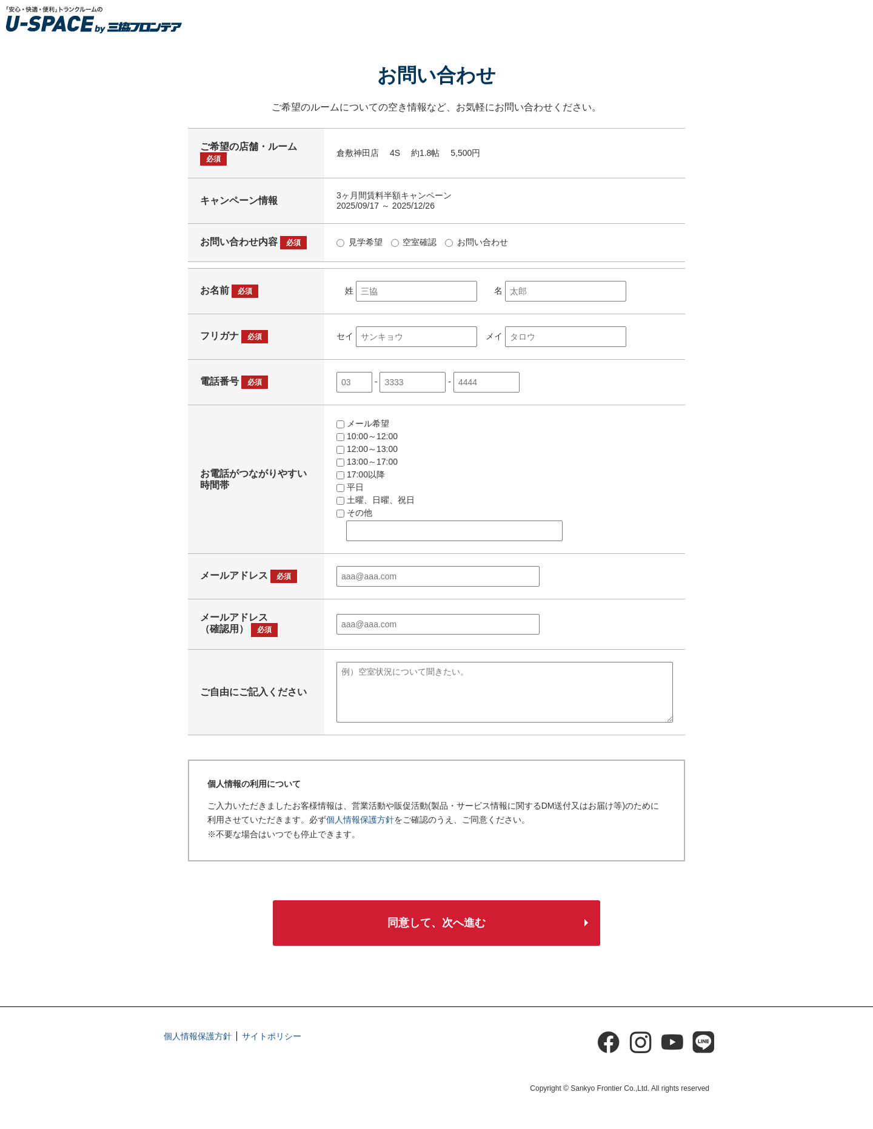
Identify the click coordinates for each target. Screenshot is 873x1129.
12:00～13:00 (367, 449)
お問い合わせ (476, 242)
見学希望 (359, 242)
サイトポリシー (271, 1041)
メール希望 (362, 423)
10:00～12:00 (367, 436)
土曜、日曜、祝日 (375, 500)
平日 (350, 487)
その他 (354, 512)
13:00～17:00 (367, 462)
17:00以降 (360, 474)
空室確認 (414, 242)
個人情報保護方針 (360, 819)
